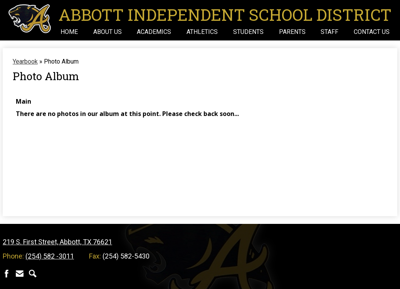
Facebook (6, 273)
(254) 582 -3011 (49, 256)
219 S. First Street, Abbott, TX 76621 (57, 242)
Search (33, 273)
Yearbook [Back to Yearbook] (25, 61)
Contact (20, 273)
